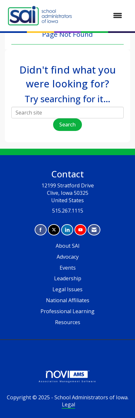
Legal (68, 404)
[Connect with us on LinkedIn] (67, 229)
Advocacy (68, 256)
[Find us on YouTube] (80, 229)
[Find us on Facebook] (41, 229)
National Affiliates (67, 300)
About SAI (68, 245)
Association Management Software (67, 377)
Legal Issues (67, 289)
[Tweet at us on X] (54, 229)
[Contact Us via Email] (94, 229)
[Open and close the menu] (101, 16)
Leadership (67, 278)
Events (68, 267)
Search (67, 124)
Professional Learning (67, 311)
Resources (67, 322)
